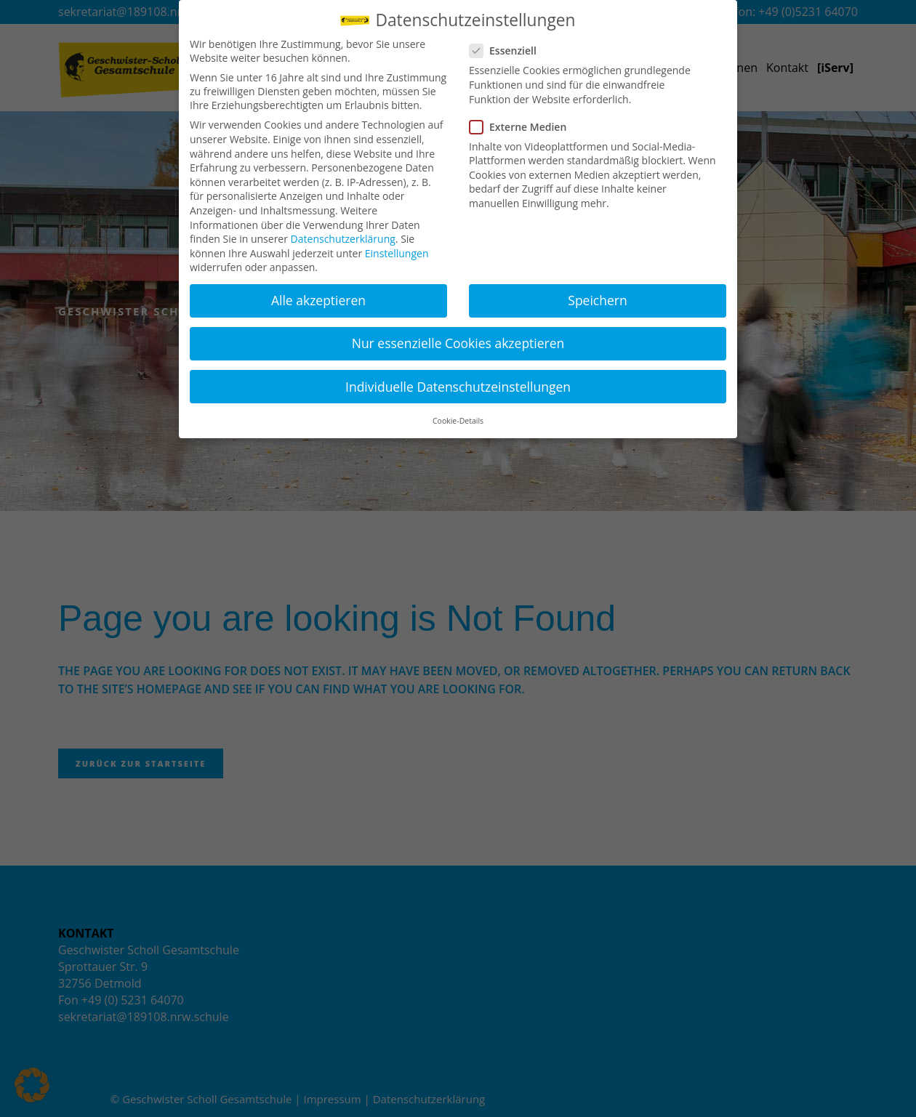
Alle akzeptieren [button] (318, 296)
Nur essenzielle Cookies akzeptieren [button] (458, 338)
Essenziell (509, 46)
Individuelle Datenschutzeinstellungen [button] (458, 381)
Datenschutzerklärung (343, 234)
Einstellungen (397, 248)
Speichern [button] (597, 296)
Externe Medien (524, 122)
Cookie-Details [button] (458, 416)
